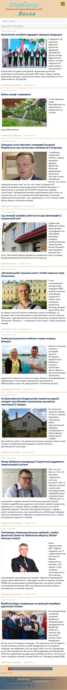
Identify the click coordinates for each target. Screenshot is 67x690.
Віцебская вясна (24, 679)
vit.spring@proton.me (41, 681)
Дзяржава (17, 85)
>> (50, 669)
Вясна (26, 13)
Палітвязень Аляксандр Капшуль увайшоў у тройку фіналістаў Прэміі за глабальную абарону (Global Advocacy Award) (30, 535)
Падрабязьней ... (30, 85)
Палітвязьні (18, 523)
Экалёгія (17, 452)
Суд (15, 264)
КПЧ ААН (17, 389)
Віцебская (23, 4)
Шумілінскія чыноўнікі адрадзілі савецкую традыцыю (31, 34)
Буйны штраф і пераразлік (16, 94)
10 (42, 669)
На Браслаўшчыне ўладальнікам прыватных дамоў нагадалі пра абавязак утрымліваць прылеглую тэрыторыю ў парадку (30, 401)
